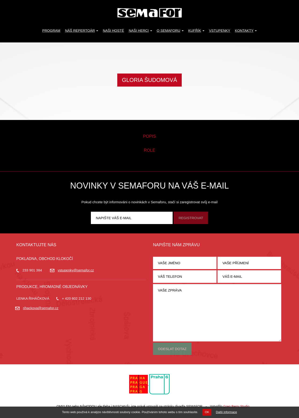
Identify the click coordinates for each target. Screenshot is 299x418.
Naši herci (140, 30)
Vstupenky (219, 30)
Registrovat (190, 218)
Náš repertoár (81, 30)
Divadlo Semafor (149, 13)
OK (207, 412)
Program (51, 30)
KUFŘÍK (196, 30)
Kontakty (246, 30)
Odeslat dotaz (172, 349)
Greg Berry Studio (236, 406)
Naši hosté (113, 30)
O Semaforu (170, 30)
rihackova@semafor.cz (40, 308)
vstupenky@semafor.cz (76, 270)
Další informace (226, 412)
